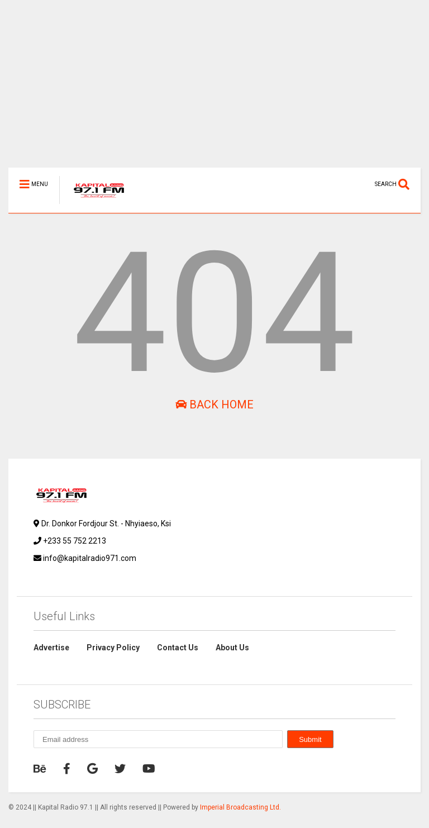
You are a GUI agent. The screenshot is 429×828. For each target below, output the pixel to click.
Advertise (51, 647)
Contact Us (177, 647)
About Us (232, 647)
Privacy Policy (113, 647)
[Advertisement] (214, 89)
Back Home (214, 404)
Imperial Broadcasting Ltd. (240, 807)
